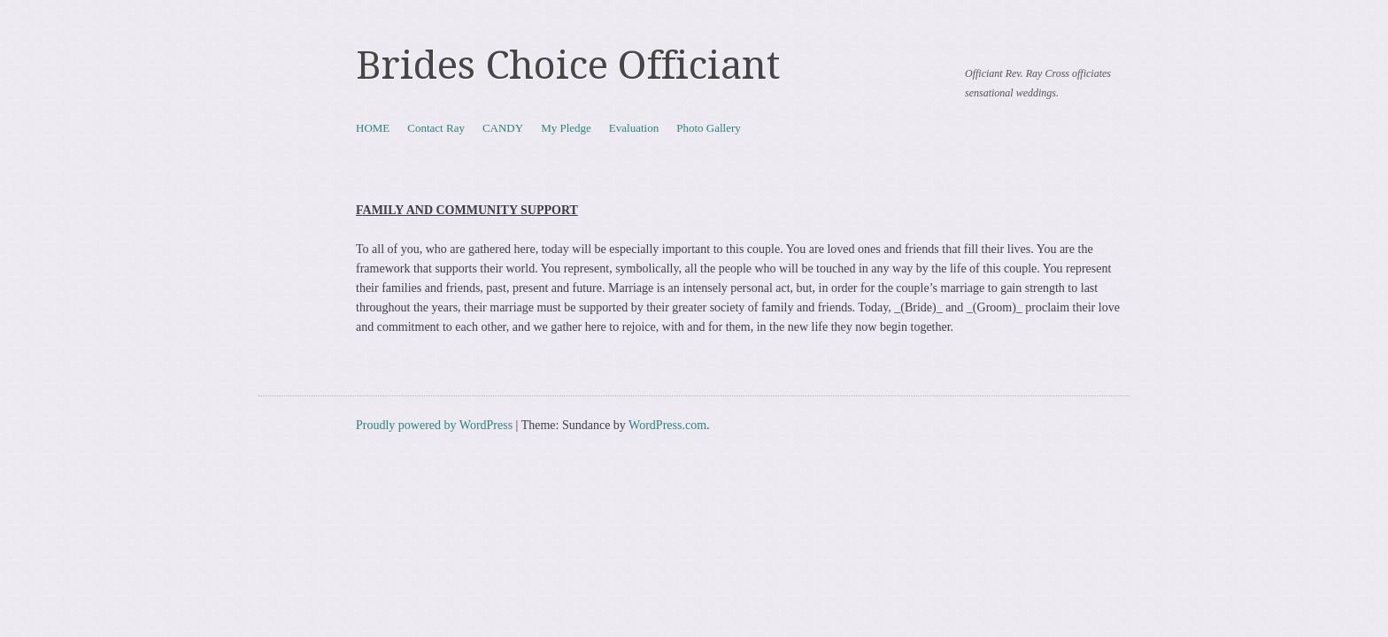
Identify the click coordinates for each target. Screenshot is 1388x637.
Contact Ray (436, 127)
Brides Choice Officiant (568, 65)
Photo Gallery (708, 127)
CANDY (502, 127)
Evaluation (634, 127)
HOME (372, 127)
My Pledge (566, 127)
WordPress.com (667, 425)
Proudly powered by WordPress (434, 425)
